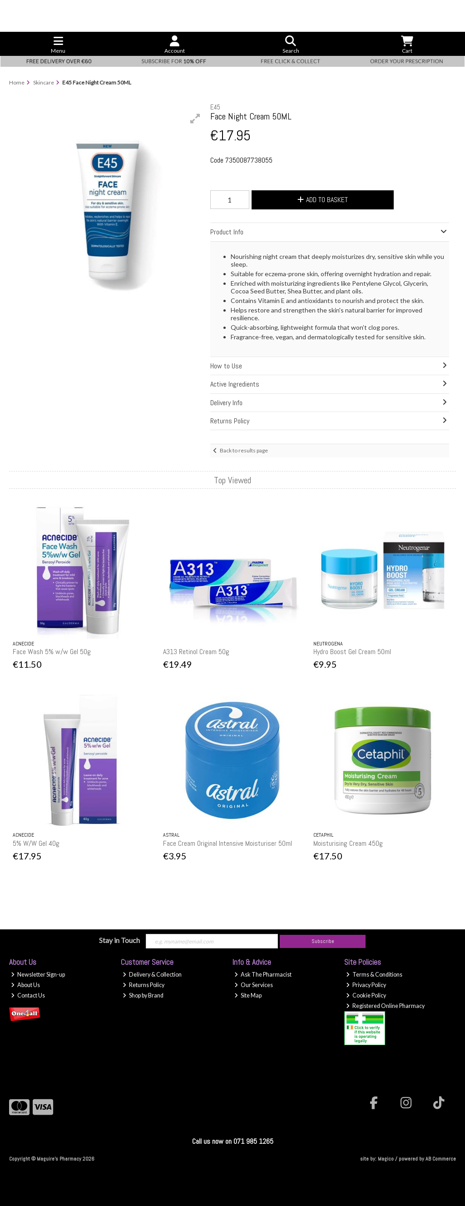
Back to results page (244, 450)
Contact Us (28, 995)
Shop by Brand (143, 995)
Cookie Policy (366, 995)
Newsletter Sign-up (38, 974)
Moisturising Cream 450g (348, 843)
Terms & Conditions (374, 974)
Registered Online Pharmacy (385, 1006)
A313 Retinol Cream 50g (196, 651)
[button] (195, 118)
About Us (25, 985)
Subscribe (323, 941)
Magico (386, 1158)
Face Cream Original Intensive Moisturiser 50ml (227, 843)
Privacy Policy (366, 985)
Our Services (253, 985)
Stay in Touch (119, 940)
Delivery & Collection (152, 974)
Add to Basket (322, 199)
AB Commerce (440, 1158)
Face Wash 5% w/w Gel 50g (52, 651)
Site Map (248, 995)
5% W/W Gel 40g (36, 843)
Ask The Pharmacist (263, 974)
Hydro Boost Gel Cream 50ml (352, 651)
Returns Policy (143, 985)
